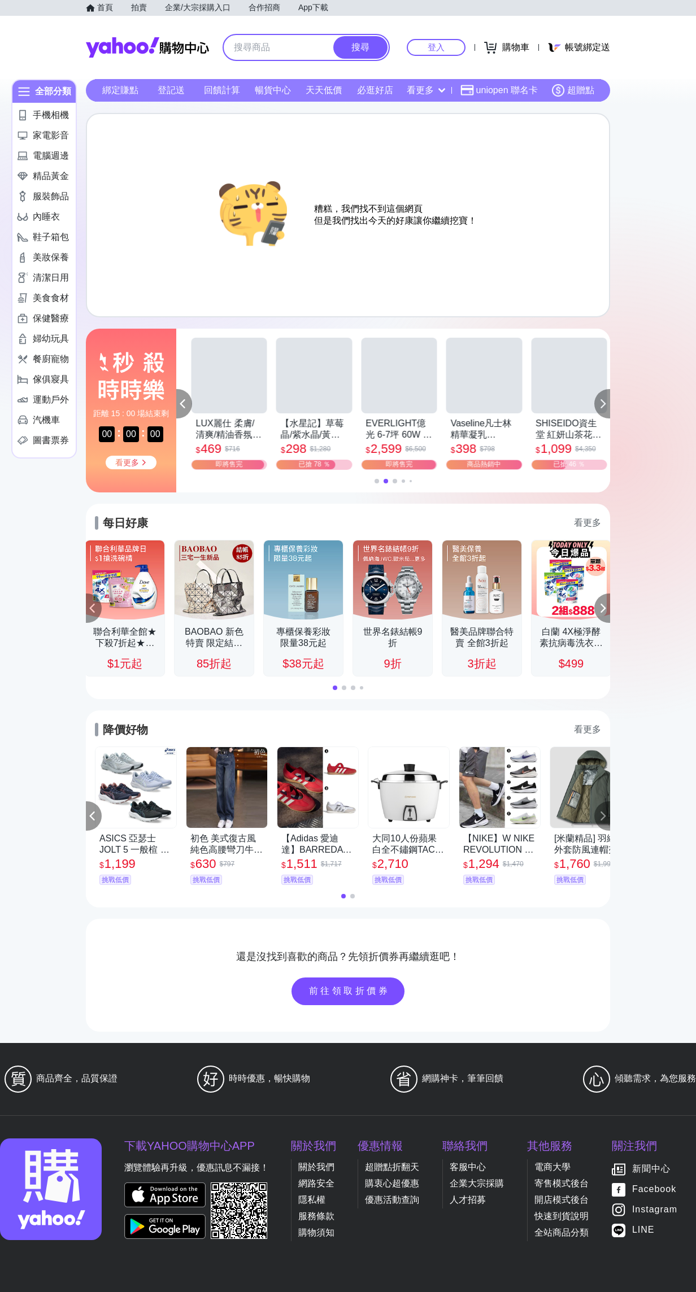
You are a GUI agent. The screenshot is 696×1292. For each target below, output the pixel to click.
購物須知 (316, 1232)
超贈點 (572, 90)
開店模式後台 (561, 1199)
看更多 (426, 90)
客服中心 (468, 1167)
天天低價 (324, 90)
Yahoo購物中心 (147, 47)
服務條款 (316, 1216)
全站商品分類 (561, 1232)
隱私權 (311, 1199)
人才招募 (468, 1199)
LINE (643, 1230)
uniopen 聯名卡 (499, 90)
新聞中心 (651, 1169)
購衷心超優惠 (392, 1183)
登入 (436, 47)
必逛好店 (375, 90)
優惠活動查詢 (392, 1199)
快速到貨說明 (561, 1216)
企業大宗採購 (477, 1183)
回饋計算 (222, 90)
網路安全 (316, 1183)
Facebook (654, 1189)
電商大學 (552, 1167)
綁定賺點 (120, 90)
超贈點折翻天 (392, 1167)
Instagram (654, 1210)
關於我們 (316, 1167)
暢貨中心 (273, 90)
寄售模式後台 (561, 1183)
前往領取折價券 (349, 991)
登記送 (171, 90)
